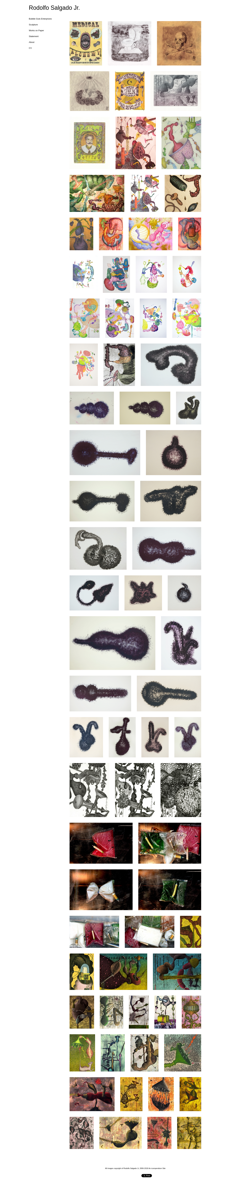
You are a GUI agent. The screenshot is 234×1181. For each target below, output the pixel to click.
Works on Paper (36, 30)
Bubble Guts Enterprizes (40, 19)
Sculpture (33, 24)
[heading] (37, 7)
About (31, 42)
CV (30, 48)
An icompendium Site (157, 1168)
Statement (34, 36)
